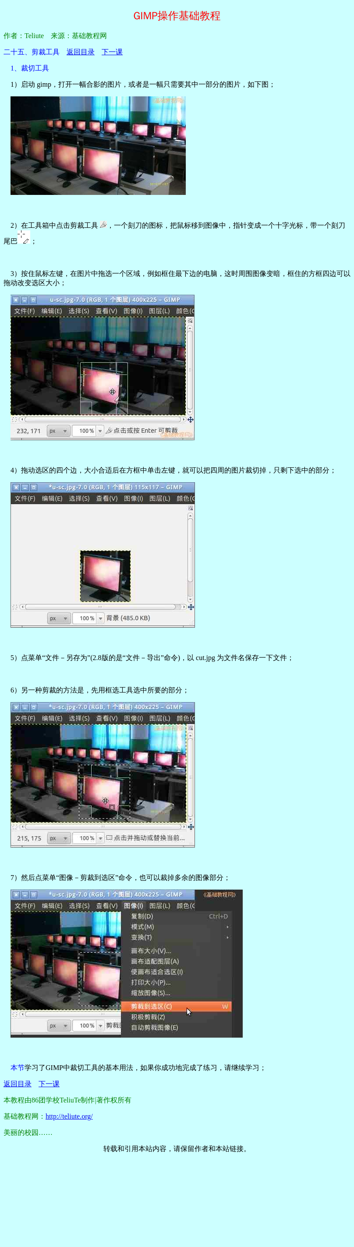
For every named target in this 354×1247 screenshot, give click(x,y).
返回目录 (81, 52)
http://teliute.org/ (69, 1116)
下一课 (112, 52)
